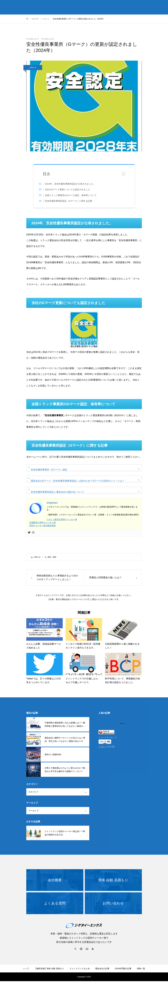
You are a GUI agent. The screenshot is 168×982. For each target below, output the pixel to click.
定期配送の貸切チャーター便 (42, 523)
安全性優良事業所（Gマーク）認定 (49, 470)
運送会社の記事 (102, 969)
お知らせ (32, 67)
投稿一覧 (141, 969)
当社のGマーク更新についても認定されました (71, 189)
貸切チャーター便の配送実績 (42, 526)
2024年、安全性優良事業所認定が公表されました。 (74, 184)
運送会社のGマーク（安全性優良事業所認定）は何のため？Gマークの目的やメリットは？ (78, 481)
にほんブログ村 (107, 747)
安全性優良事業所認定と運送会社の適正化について (57, 493)
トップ (26, 969)
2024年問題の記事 (123, 969)
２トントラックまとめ (79, 969)
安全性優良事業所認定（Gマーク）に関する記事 (72, 201)
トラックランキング (108, 738)
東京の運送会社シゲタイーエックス (72, 600)
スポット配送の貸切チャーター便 (62, 520)
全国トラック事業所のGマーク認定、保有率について (75, 195)
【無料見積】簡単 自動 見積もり (49, 969)
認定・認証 (52, 558)
